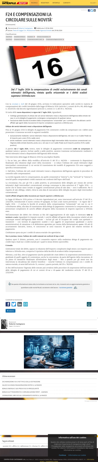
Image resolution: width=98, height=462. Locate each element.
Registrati (45, 3)
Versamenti (30, 36)
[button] (34, 37)
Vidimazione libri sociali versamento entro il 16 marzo (24, 395)
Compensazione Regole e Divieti (54, 39)
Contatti (66, 3)
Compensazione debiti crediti (34, 39)
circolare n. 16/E (18, 104)
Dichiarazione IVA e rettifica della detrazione (21, 382)
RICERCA (34, 3)
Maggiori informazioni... (15, 326)
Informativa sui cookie (77, 455)
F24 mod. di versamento (43, 36)
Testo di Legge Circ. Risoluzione (24, 30)
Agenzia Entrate (46, 30)
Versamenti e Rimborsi (19, 36)
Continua (62, 455)
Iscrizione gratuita (65, 287)
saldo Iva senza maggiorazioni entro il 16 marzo (22, 385)
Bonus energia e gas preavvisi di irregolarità (20, 388)
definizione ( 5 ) (25, 446)
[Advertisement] (49, 417)
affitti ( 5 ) (44, 446)
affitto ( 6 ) (15, 446)
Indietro (10, 311)
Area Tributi (9, 36)
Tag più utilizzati (8, 441)
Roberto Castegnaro (25, 28)
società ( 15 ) (7, 446)
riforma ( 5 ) (36, 446)
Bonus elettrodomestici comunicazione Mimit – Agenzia (25, 392)
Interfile (56, 3)
